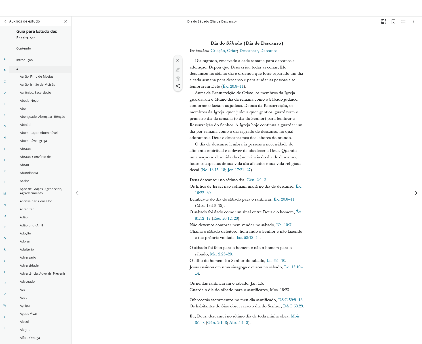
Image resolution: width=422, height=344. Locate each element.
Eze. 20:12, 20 (225, 218)
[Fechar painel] (66, 21)
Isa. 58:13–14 (248, 237)
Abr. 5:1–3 (238, 322)
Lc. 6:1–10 (275, 260)
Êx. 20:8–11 (233, 86)
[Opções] (413, 21)
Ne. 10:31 (284, 225)
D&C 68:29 (293, 306)
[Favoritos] (393, 21)
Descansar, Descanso (258, 51)
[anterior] (77, 176)
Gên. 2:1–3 (256, 180)
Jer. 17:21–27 (239, 170)
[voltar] (5, 21)
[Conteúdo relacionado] (403, 21)
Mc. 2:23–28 (221, 254)
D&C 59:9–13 (290, 300)
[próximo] (415, 176)
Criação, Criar (224, 51)
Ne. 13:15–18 (213, 170)
